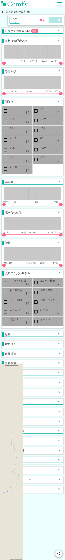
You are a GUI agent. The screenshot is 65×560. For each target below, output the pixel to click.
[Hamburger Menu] (59, 4)
